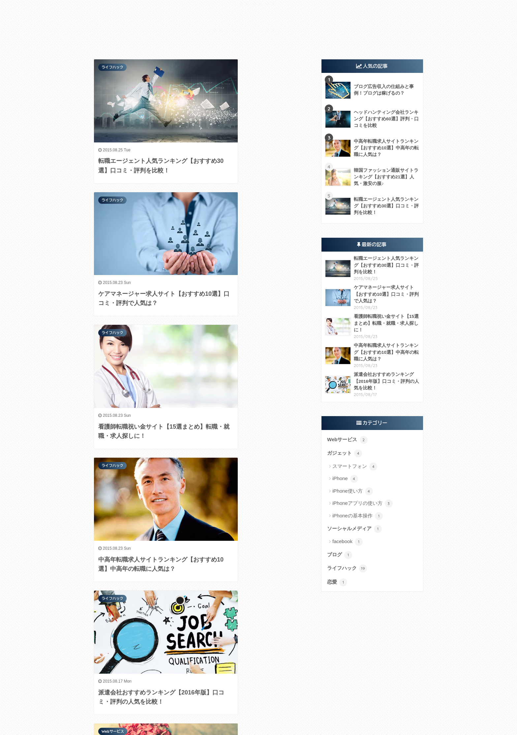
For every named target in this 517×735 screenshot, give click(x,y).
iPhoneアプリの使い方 (362, 503)
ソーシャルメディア (354, 529)
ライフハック (322, 39)
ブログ (339, 555)
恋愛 (337, 582)
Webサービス (228, 39)
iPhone (345, 479)
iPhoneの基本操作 (357, 516)
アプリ (291, 39)
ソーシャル (263, 39)
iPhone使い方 (352, 491)
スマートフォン (354, 467)
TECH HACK (258, 12)
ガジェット (192, 39)
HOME (258, 716)
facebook (347, 542)
